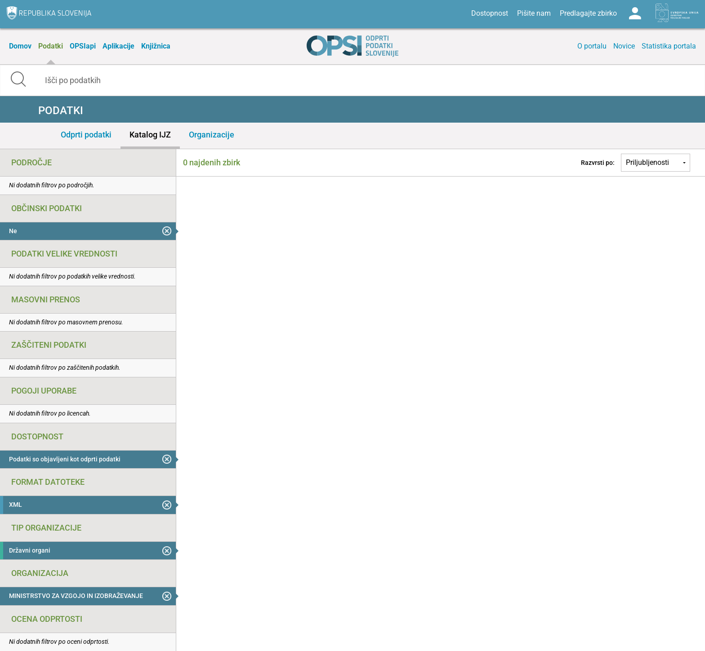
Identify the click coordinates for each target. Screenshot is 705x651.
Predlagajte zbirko (588, 13)
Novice (624, 46)
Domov (20, 46)
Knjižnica (155, 46)
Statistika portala (669, 46)
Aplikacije (118, 46)
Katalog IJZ (150, 134)
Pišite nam (534, 13)
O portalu (592, 46)
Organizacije (211, 134)
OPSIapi (83, 46)
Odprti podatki (86, 134)
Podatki (50, 46)
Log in (634, 13)
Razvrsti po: (598, 162)
